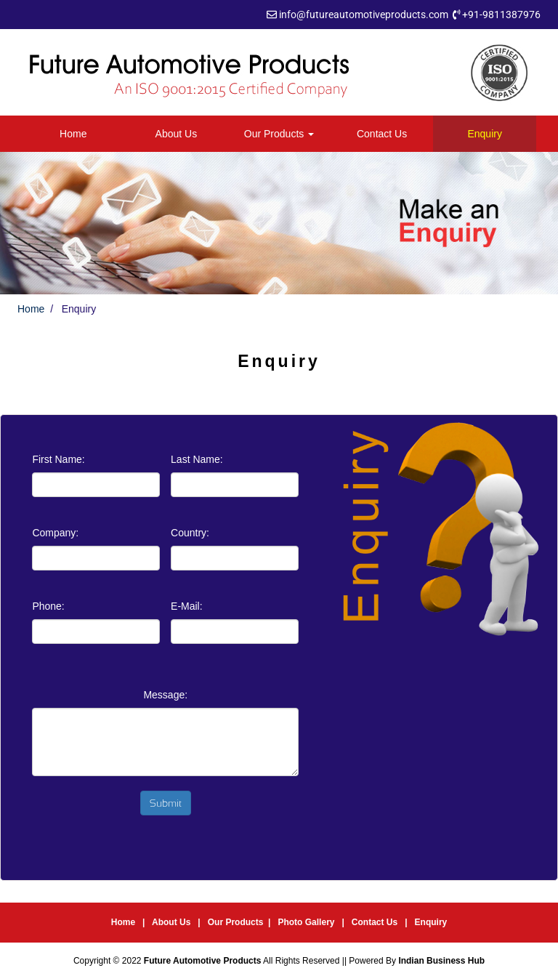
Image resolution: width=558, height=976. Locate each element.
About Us (176, 134)
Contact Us (382, 134)
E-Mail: (187, 606)
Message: (165, 695)
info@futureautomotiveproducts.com (363, 14)
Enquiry (484, 134)
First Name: (58, 459)
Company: (55, 533)
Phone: (48, 606)
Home (73, 134)
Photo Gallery (307, 922)
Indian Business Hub (441, 961)
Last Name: (197, 459)
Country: (190, 533)
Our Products (279, 134)
